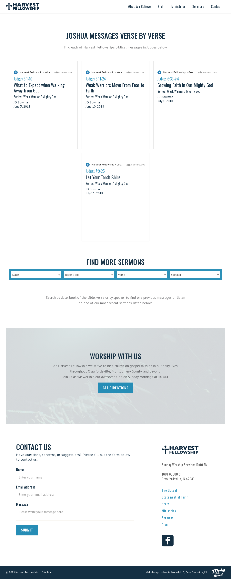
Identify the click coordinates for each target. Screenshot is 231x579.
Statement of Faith (175, 497)
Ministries (169, 511)
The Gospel (169, 490)
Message (22, 504)
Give (165, 524)
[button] (139, 6)
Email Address (25, 487)
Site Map (47, 572)
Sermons (168, 517)
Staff (165, 504)
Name (20, 470)
